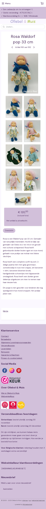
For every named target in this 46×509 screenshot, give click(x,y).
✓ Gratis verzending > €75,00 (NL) (16, 13)
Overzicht (9, 230)
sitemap (25, 500)
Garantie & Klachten (10, 355)
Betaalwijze (6, 339)
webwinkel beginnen (38, 500)
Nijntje (5, 311)
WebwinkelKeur (7, 396)
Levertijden (6, 348)
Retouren (5, 352)
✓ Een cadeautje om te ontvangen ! (16, 9)
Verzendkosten (8, 345)
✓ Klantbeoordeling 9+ (10, 16)
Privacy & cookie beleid (11, 358)
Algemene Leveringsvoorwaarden (16, 342)
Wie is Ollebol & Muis (10, 393)
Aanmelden (8, 489)
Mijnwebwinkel (27, 504)
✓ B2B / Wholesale (30, 16)
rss (30, 500)
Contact (5, 336)
